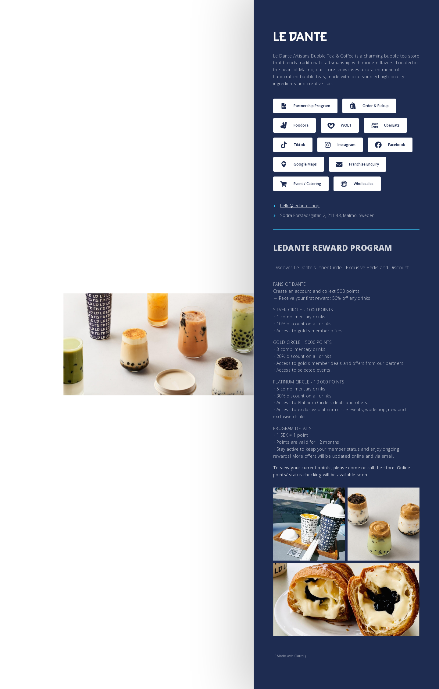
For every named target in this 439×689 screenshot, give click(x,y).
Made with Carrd (290, 656)
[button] (305, 106)
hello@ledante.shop (299, 205)
